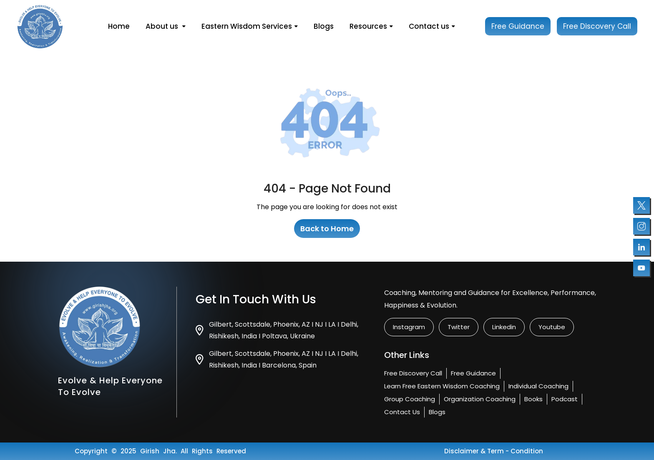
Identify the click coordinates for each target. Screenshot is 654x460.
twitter (459, 326)
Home (119, 26)
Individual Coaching (538, 386)
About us (166, 26)
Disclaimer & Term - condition (493, 451)
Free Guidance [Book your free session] (517, 26)
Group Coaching (409, 399)
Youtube (551, 326)
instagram (409, 326)
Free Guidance (473, 373)
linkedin (504, 326)
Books (533, 399)
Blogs (324, 26)
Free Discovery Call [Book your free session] (597, 26)
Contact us (432, 26)
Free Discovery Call (413, 373)
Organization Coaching (480, 399)
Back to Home (327, 228)
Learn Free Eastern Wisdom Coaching (442, 386)
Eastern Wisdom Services (249, 26)
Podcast (564, 399)
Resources (371, 26)
